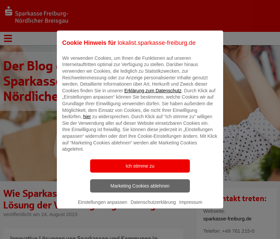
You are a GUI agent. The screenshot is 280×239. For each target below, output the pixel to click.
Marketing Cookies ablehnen (139, 190)
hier (87, 121)
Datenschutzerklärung (153, 206)
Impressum (190, 206)
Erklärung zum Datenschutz (153, 95)
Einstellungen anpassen (102, 206)
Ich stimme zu (140, 170)
